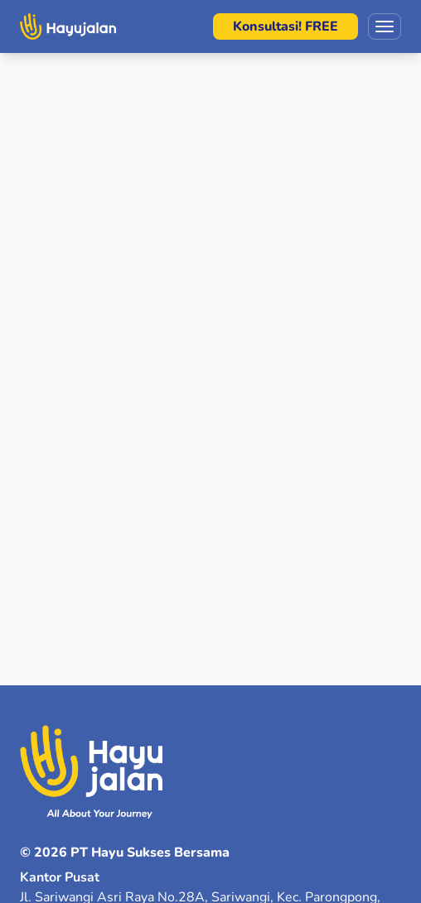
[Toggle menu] (384, 26)
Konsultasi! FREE (285, 26)
